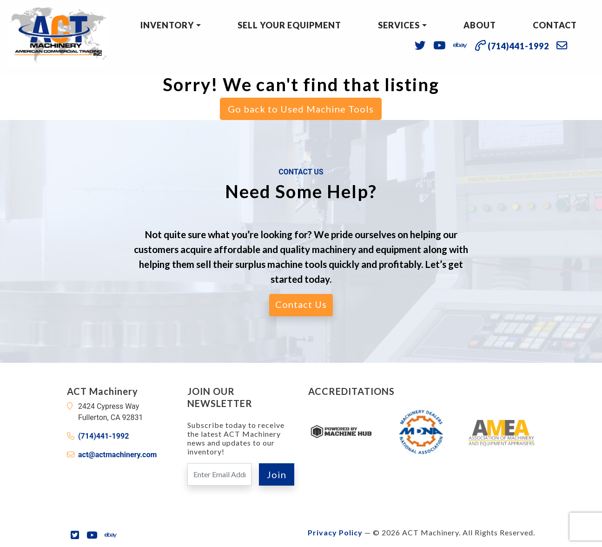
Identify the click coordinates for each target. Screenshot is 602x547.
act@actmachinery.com (117, 454)
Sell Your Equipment (289, 25)
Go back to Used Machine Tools (301, 108)
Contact (555, 25)
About (479, 25)
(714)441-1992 (103, 436)
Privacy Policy (335, 532)
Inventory (167, 25)
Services (399, 25)
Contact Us (301, 304)
